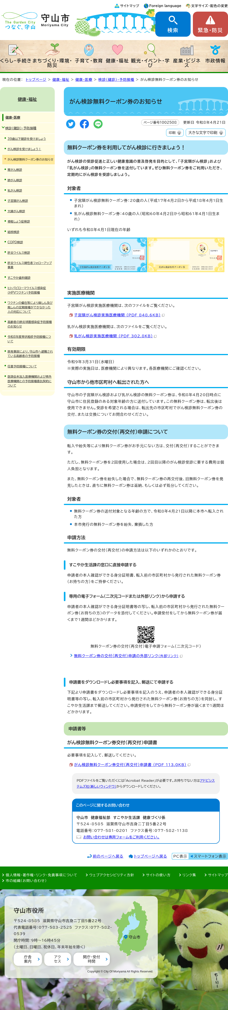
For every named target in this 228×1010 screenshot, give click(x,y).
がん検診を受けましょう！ (24, 149)
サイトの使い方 (158, 875)
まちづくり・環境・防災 (53, 62)
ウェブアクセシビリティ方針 (111, 875)
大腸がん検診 (16, 211)
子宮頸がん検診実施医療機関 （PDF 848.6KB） (119, 315)
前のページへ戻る (108, 856)
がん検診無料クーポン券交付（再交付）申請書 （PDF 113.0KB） (132, 764)
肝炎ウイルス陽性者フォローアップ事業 (30, 265)
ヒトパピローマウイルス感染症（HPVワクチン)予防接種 (27, 290)
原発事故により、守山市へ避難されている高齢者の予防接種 (30, 353)
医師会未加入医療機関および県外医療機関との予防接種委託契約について (30, 381)
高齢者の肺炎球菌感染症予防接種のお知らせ (30, 324)
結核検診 (13, 232)
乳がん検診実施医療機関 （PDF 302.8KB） (115, 336)
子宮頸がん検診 (18, 200)
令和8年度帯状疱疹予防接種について (29, 339)
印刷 (172, 132)
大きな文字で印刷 (202, 132)
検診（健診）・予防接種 (116, 79)
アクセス (57, 959)
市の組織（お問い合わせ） (26, 880)
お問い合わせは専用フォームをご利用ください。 (121, 837)
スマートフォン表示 (210, 856)
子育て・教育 (89, 60)
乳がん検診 (15, 190)
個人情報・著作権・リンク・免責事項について (41, 875)
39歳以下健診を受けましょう (27, 138)
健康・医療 (83, 79)
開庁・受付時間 (91, 959)
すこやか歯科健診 (19, 277)
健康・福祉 (117, 60)
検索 (172, 30)
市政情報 (215, 60)
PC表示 (180, 856)
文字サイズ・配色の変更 (209, 6)
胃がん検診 (15, 169)
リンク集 (189, 875)
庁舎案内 (28, 959)
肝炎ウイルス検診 (19, 252)
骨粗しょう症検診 (19, 221)
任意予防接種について (22, 366)
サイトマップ (129, 6)
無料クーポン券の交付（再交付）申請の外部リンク (128, 656)
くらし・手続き (16, 60)
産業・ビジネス (187, 62)
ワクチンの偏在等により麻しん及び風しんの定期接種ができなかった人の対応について (30, 307)
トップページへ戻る (150, 856)
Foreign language (165, 6)
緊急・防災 (210, 30)
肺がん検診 (15, 180)
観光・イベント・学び (150, 62)
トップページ (36, 79)
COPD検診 (15, 242)
